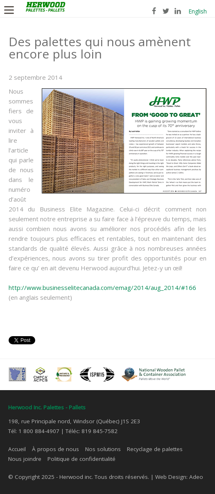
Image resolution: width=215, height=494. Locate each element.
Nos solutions (103, 449)
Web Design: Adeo (179, 477)
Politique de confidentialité (81, 459)
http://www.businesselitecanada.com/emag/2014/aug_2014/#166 (102, 287)
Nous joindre (24, 459)
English (197, 11)
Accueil (17, 449)
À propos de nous (55, 449)
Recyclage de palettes (155, 449)
